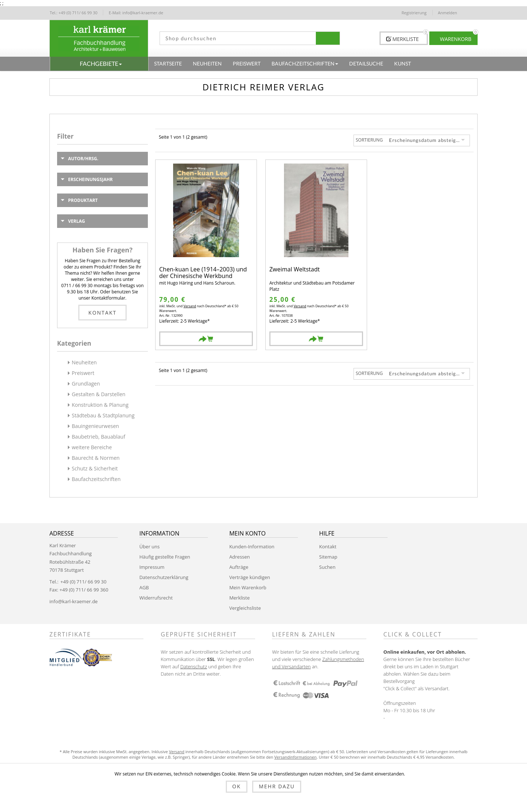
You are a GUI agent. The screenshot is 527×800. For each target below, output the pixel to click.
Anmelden (447, 12)
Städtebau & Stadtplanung (103, 415)
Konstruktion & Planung (100, 404)
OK (236, 786)
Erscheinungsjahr (90, 179)
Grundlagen (86, 383)
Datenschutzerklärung (163, 577)
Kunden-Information (251, 546)
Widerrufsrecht (156, 597)
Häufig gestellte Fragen (164, 556)
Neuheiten (84, 362)
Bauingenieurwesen (95, 425)
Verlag (76, 221)
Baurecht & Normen (96, 457)
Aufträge (238, 567)
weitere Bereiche (92, 447)
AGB (144, 587)
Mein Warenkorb (247, 587)
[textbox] (235, 38)
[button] (99, 64)
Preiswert (83, 372)
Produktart (83, 200)
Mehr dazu (277, 786)
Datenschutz (193, 666)
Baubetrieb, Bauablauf (98, 436)
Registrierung (413, 12)
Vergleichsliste (245, 608)
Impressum (152, 567)
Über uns (149, 546)
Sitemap (328, 556)
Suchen (327, 567)
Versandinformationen (295, 757)
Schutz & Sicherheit (95, 468)
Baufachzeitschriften (96, 479)
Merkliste (239, 597)
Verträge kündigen (249, 577)
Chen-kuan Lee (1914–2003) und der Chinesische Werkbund (203, 272)
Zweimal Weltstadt (294, 269)
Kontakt (103, 312)
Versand (189, 306)
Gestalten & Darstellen (99, 394)
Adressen (239, 556)
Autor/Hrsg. (83, 158)
